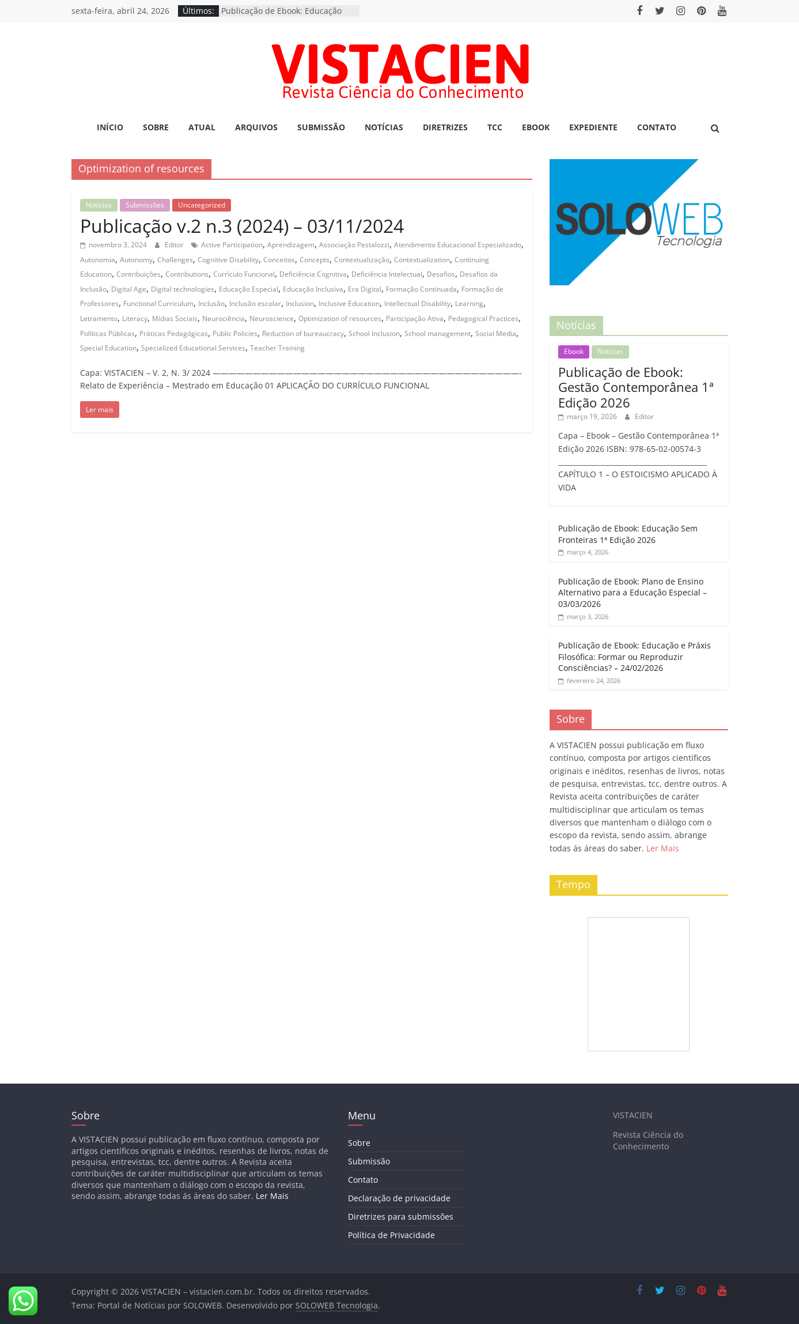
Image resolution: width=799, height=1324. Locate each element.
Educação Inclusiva (313, 289)
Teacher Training (277, 348)
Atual (201, 127)
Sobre (156, 127)
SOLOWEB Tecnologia (337, 1305)
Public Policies (235, 333)
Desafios (441, 274)
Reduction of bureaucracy (303, 333)
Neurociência (223, 318)
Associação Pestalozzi (354, 245)
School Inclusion (374, 333)
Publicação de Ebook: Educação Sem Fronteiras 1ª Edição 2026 (628, 534)
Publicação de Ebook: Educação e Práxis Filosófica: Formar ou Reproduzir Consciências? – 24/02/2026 (634, 656)
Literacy (134, 318)
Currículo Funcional (244, 274)
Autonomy (136, 260)
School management (437, 333)
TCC (494, 127)
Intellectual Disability (417, 303)
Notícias (384, 127)
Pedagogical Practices (483, 318)
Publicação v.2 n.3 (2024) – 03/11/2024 (242, 225)
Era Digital (364, 289)
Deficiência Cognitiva (313, 274)
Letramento (99, 318)
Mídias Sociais (175, 318)
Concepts (315, 260)
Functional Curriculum (158, 303)
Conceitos (279, 260)
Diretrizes (445, 127)
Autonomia (97, 260)
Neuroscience (271, 318)
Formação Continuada (421, 289)
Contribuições (138, 274)
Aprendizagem (291, 245)
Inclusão (211, 303)
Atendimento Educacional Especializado (457, 245)
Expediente (593, 127)
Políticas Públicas (107, 333)
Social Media (495, 333)
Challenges (175, 260)
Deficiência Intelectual (386, 274)
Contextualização (361, 260)
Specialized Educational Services (193, 348)
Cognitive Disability (228, 260)
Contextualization (422, 260)
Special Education (108, 348)
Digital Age (128, 289)
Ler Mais (662, 848)
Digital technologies (182, 289)
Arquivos (256, 127)
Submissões (145, 205)
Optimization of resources (339, 318)
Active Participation (232, 245)
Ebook (536, 127)
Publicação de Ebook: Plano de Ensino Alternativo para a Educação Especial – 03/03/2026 (632, 592)
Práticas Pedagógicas (173, 333)
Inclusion (300, 303)
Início (110, 127)
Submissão (321, 127)
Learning (469, 303)
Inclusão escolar (255, 303)
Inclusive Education (349, 303)
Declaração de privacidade (399, 1198)
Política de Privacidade (391, 1234)
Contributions (187, 274)
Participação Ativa (415, 318)
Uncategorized (201, 205)
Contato (656, 127)
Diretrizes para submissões (400, 1216)
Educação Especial (248, 289)
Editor (175, 245)
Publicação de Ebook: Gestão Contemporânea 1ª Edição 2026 (636, 387)
